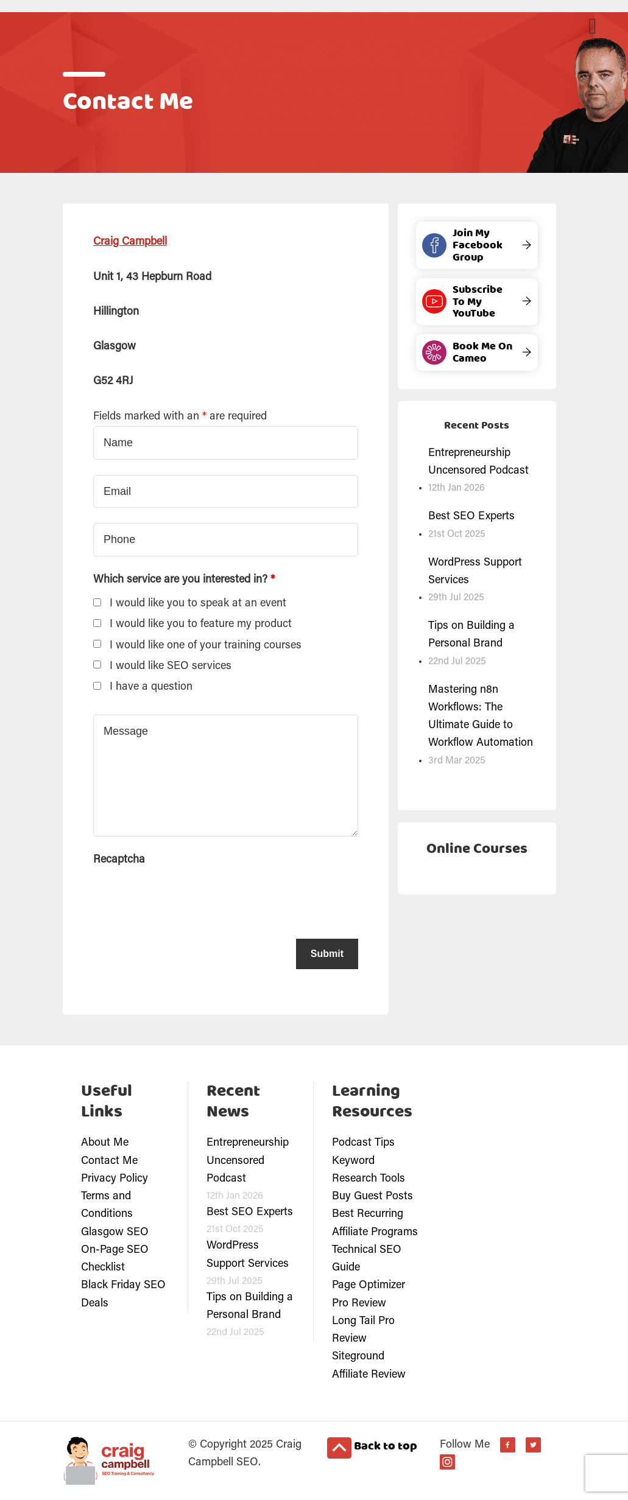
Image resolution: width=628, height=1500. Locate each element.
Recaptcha (119, 860)
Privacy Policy (114, 1179)
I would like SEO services (170, 666)
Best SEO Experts (471, 516)
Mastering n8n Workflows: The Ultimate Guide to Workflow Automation (480, 717)
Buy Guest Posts (372, 1196)
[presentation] (185, 899)
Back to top (372, 1448)
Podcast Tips (363, 1143)
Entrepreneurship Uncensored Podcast (478, 462)
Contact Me (109, 1161)
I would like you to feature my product (201, 624)
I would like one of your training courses (206, 645)
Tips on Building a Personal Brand (471, 635)
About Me (105, 1143)
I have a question (151, 687)
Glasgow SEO (115, 1232)
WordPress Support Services (475, 572)
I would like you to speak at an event (198, 603)
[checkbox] (97, 602)
